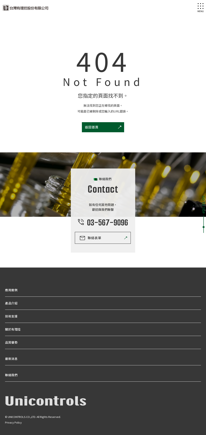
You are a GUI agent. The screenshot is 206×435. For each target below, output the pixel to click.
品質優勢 (11, 342)
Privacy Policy (13, 422)
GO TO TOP (203, 205)
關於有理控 (13, 329)
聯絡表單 (94, 237)
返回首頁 (92, 127)
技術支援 (11, 316)
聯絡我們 (11, 375)
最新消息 (11, 358)
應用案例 (11, 290)
